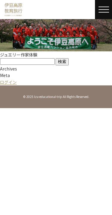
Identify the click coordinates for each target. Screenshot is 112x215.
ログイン (8, 82)
